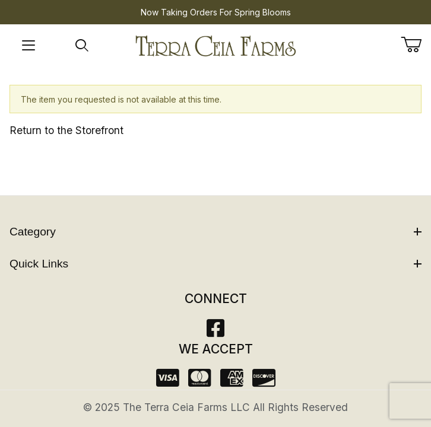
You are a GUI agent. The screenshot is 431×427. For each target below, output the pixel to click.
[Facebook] (215, 332)
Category (215, 231)
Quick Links (215, 263)
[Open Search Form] (82, 45)
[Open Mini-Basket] (416, 44)
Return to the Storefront (66, 130)
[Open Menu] (29, 45)
